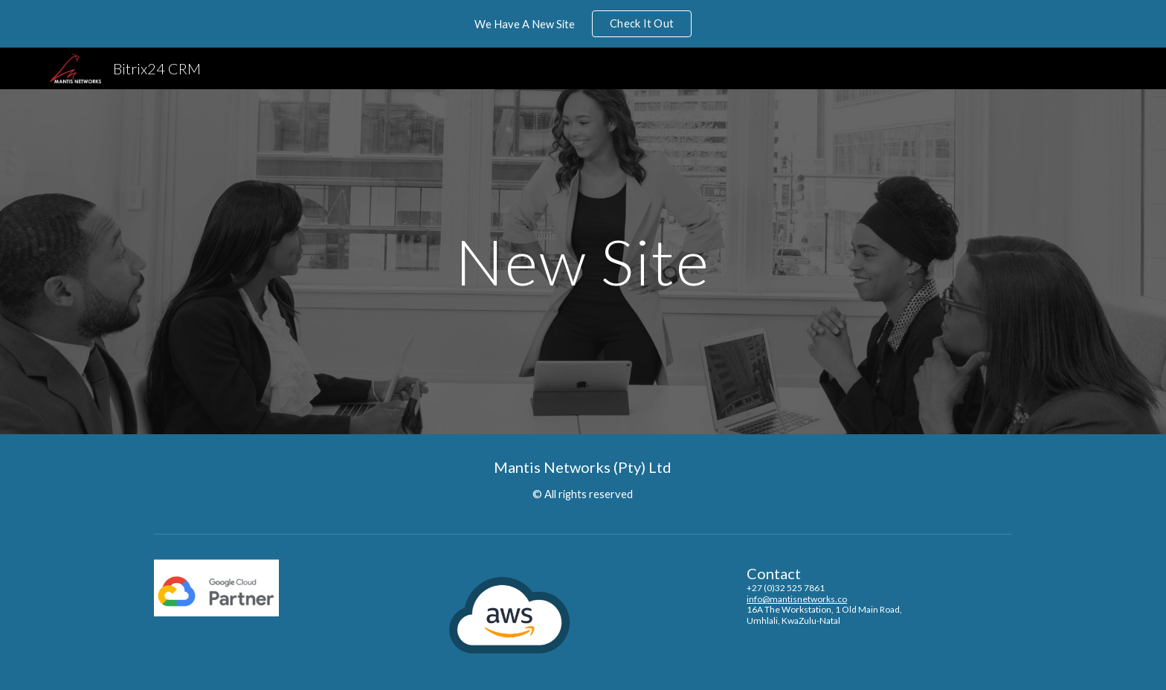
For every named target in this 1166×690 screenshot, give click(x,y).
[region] (583, 24)
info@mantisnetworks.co (797, 598)
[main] (583, 261)
